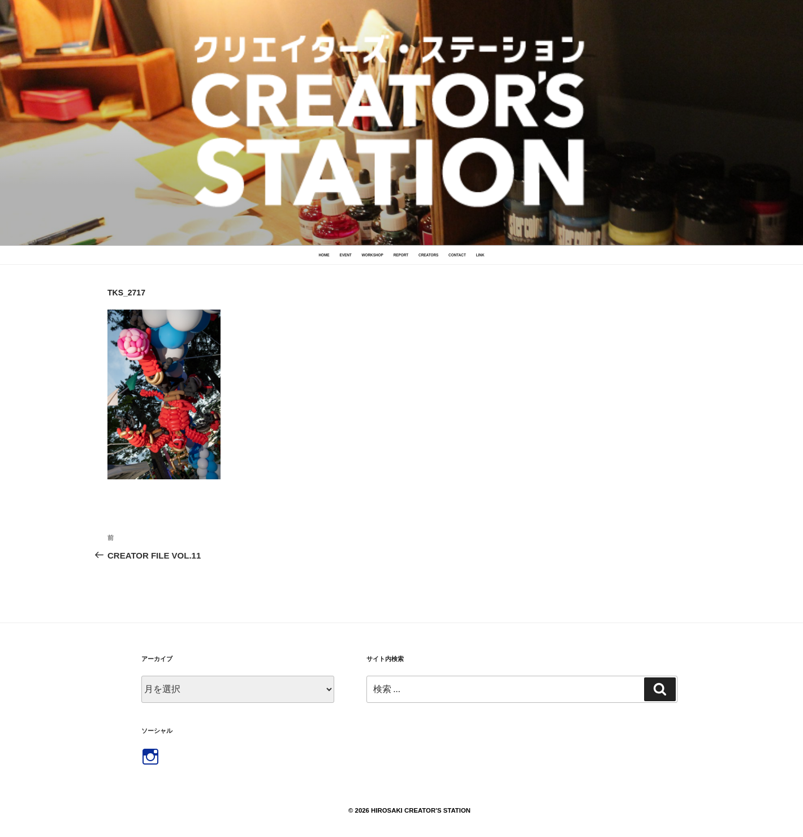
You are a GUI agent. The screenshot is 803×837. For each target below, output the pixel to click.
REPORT (401, 255)
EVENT (345, 255)
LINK (480, 255)
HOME (323, 255)
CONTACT (457, 255)
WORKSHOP (372, 255)
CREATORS (428, 255)
